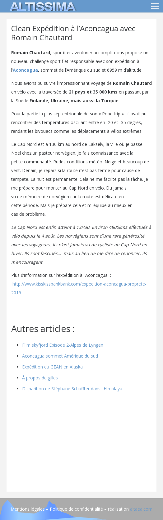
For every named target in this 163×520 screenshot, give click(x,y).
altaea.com (141, 509)
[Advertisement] (81, 443)
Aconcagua (25, 70)
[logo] (41, 6)
